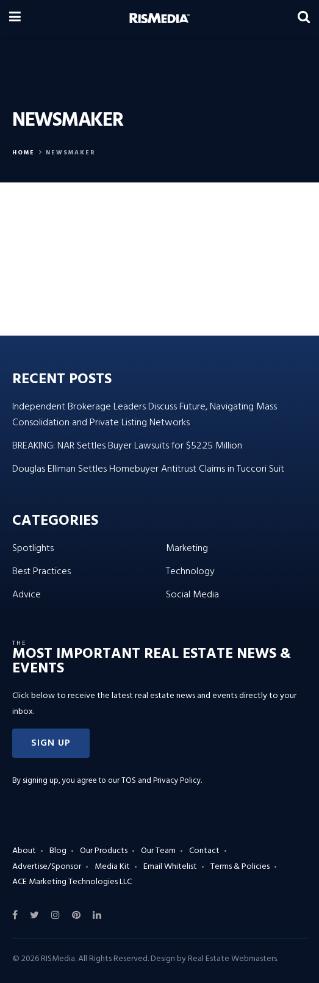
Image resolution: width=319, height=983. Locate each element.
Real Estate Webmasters (232, 959)
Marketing (187, 548)
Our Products (103, 851)
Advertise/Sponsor (46, 867)
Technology (190, 572)
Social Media (192, 595)
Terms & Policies (240, 867)
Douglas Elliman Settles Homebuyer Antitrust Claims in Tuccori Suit (148, 469)
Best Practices (41, 572)
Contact (204, 851)
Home (23, 152)
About (24, 851)
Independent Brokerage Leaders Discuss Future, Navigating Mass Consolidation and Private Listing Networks (144, 415)
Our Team (158, 851)
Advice (26, 595)
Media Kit (112, 867)
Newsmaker (71, 152)
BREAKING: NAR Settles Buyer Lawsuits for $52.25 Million (127, 446)
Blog (57, 851)
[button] (51, 743)
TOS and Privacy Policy (161, 780)
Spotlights (33, 548)
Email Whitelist (170, 867)
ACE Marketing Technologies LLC (72, 882)
